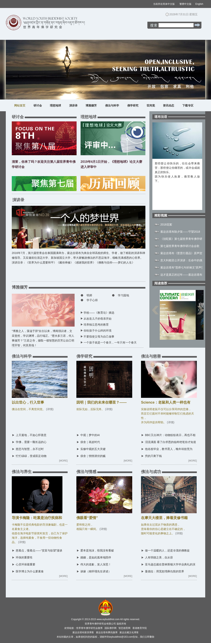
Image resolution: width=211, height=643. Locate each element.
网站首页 (19, 105)
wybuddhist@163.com (121, 636)
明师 (89, 295)
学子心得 (92, 300)
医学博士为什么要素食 (30, 571)
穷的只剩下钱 (153, 456)
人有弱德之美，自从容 (159, 557)
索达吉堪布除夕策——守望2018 (180, 231)
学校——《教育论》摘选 (99, 312)
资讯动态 (168, 105)
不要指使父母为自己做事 (99, 336)
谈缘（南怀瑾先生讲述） (95, 571)
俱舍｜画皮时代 (90, 442)
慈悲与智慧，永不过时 (30, 449)
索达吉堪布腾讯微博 (106, 632)
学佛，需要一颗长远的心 (31, 442)
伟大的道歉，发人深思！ (95, 564)
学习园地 (123, 295)
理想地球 (55, 105)
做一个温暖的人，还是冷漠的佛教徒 (167, 550)
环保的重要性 (24, 557)
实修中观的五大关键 (93, 449)
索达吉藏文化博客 (129, 632)
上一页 (155, 312)
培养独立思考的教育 (96, 324)
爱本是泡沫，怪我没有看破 (97, 550)
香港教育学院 (139, 628)
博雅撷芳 (91, 105)
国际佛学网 (110, 628)
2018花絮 (166, 224)
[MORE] (63, 460)
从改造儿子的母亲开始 (97, 318)
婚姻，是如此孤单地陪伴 (95, 557)
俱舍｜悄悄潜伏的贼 (93, 456)
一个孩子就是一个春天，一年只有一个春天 (110, 342)
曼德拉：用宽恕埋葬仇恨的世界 (164, 571)
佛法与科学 (112, 105)
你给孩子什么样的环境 (97, 330)
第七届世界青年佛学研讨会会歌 (179, 246)
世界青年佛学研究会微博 (89, 628)
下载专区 (187, 105)
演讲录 (73, 105)
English (199, 4)
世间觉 (151, 105)
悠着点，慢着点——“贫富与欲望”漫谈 (39, 550)
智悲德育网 (124, 628)
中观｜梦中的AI (90, 435)
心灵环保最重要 (25, 564)
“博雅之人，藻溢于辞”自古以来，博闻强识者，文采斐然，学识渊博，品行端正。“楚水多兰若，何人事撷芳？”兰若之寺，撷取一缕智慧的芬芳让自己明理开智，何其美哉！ (43, 336)
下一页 (200, 312)
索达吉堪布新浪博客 (83, 632)
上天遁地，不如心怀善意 (31, 435)
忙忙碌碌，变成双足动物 (31, 456)
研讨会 (38, 105)
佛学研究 (132, 105)
